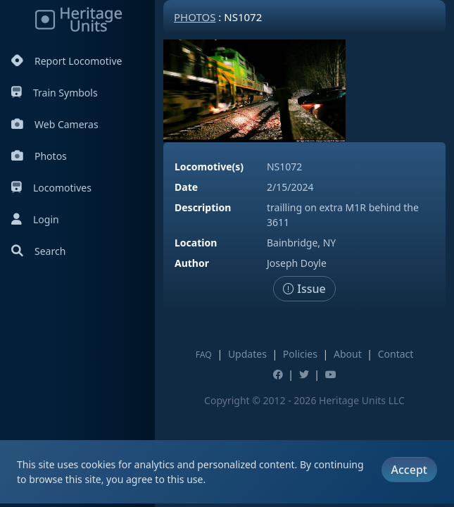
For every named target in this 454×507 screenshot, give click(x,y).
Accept (409, 469)
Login (35, 219)
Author (192, 263)
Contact (396, 354)
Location (196, 242)
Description (203, 207)
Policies (300, 354)
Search (38, 251)
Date (186, 187)
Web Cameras (55, 124)
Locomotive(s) (209, 166)
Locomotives (51, 187)
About (348, 354)
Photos (39, 156)
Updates (247, 354)
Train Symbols (54, 92)
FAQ (204, 355)
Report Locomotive (66, 61)
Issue (304, 288)
